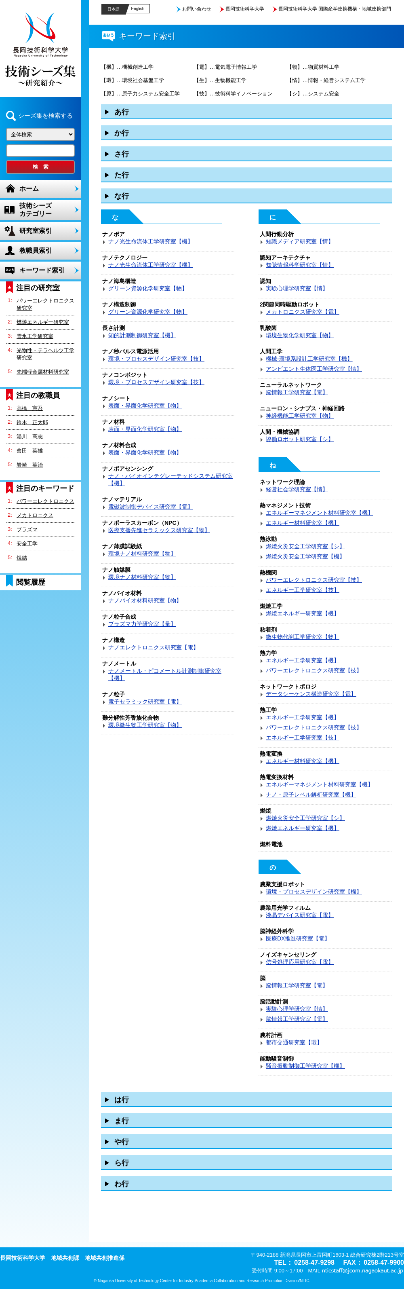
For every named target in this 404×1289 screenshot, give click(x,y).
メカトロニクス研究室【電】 (302, 312)
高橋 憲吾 (30, 408)
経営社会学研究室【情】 (297, 489)
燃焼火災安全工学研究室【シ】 (305, 546)
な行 (121, 196)
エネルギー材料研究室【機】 (302, 523)
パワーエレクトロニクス (45, 501)
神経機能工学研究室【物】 (300, 415)
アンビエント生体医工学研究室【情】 (314, 369)
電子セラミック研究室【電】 (145, 701)
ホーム (29, 188)
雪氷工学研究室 (35, 336)
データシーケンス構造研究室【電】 (311, 694)
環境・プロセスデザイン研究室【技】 (156, 358)
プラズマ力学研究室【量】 (142, 624)
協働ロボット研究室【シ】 (300, 439)
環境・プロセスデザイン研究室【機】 (314, 891)
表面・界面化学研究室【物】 (145, 405)
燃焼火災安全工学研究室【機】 (305, 556)
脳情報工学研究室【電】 (297, 392)
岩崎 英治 (30, 465)
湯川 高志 (30, 436)
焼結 (22, 558)
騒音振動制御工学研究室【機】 (305, 1066)
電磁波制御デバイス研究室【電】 (150, 506)
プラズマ (27, 529)
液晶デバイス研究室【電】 (300, 915)
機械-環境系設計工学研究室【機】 (309, 358)
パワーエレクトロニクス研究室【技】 (314, 580)
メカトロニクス (35, 515)
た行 (121, 175)
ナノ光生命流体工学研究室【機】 (150, 241)
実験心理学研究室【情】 (297, 288)
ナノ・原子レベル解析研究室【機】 (311, 794)
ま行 (121, 1121)
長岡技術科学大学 (244, 9)
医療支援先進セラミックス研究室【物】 (159, 530)
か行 (121, 133)
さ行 (121, 154)
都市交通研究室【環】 (294, 1042)
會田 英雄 (30, 451)
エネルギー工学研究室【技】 (302, 590)
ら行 (121, 1163)
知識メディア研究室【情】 (300, 241)
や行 (121, 1142)
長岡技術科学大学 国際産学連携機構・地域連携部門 (334, 9)
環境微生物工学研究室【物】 (145, 725)
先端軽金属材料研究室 (43, 372)
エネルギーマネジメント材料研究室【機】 (319, 512)
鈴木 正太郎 (32, 422)
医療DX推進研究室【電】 (298, 938)
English (138, 8)
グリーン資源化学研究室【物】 (147, 288)
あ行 (121, 112)
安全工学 (27, 544)
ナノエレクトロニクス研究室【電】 (153, 647)
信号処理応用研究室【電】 (300, 962)
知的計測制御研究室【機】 (142, 335)
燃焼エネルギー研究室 (43, 322)
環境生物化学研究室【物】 (300, 335)
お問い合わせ (196, 9)
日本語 (113, 9)
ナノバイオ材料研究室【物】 (145, 600)
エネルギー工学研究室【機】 (302, 660)
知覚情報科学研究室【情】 (300, 265)
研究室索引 (35, 230)
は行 (121, 1100)
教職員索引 (35, 250)
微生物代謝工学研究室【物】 (302, 637)
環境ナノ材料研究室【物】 (142, 553)
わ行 (121, 1184)
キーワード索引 (42, 270)
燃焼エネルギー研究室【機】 (302, 613)
